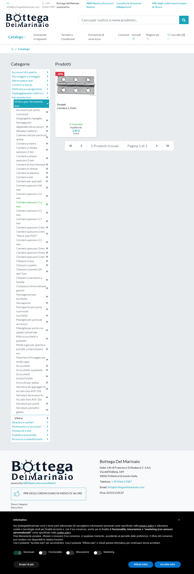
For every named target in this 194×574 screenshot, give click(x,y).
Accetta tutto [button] (167, 564)
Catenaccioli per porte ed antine (32, 137)
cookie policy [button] (64, 532)
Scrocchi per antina (32, 383)
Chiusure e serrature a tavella (32, 280)
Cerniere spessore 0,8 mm (32, 187)
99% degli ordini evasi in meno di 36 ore (169, 5)
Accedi (136, 36)
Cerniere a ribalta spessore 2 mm (32, 149)
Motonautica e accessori (30, 426)
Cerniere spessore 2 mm (32, 227)
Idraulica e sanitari (30, 422)
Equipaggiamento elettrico (30, 93)
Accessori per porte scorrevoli (32, 112)
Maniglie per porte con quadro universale (32, 330)
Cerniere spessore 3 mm (32, 248)
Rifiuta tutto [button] (141, 564)
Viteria (31, 418)
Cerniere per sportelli (32, 181)
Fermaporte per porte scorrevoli (32, 309)
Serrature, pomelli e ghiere (32, 410)
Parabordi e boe (30, 431)
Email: (103, 487)
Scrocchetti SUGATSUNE (32, 376)
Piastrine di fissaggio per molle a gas (32, 359)
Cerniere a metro (32, 143)
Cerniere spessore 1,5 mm (32, 212)
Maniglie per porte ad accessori (32, 321)
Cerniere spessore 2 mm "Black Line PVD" (32, 233)
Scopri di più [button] (26, 564)
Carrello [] (176, 36)
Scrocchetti (32, 366)
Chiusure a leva (32, 261)
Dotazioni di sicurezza (96, 37)
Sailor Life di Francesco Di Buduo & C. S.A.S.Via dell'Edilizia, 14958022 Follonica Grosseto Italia (125, 472)
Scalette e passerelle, (30, 435)
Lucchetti (32, 315)
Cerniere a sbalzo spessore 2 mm (32, 158)
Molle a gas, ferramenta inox (31, 103)
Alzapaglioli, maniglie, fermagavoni (32, 120)
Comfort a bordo (30, 85)
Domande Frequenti (40, 37)
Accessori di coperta (30, 72)
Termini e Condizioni (68, 37)
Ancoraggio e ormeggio (30, 76)
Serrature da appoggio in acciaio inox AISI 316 (32, 389)
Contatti (123, 34)
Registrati (152, 36)
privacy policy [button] (146, 525)
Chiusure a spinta (32, 265)
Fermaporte (32, 303)
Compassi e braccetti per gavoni (32, 288)
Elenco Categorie (19, 504)
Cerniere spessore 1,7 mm (32, 221)
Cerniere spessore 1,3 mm (32, 204)
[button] (179, 520)
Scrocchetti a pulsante (32, 370)
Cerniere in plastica (32, 173)
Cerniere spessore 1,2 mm (32, 196)
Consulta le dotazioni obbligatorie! (128, 5)
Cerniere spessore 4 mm (32, 252)
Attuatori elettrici (32, 131)
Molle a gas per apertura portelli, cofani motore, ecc (32, 349)
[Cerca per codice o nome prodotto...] (129, 20)
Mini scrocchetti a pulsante (32, 338)
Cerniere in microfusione (32, 164)
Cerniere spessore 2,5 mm (32, 242)
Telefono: (105, 481)
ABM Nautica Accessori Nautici (100, 5)
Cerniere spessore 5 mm (32, 257)
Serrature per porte (32, 403)
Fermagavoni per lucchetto (32, 296)
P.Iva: (103, 492)
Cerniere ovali (32, 177)
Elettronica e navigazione (30, 89)
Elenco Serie (17, 507)
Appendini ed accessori (32, 127)
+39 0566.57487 (48, 5)
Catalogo (17, 37)
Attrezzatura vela (30, 80)
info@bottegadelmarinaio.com (23, 5)
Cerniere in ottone (32, 169)
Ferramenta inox (30, 97)
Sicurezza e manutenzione (30, 439)
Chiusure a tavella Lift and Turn (32, 271)
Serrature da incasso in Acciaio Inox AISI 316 (32, 397)
